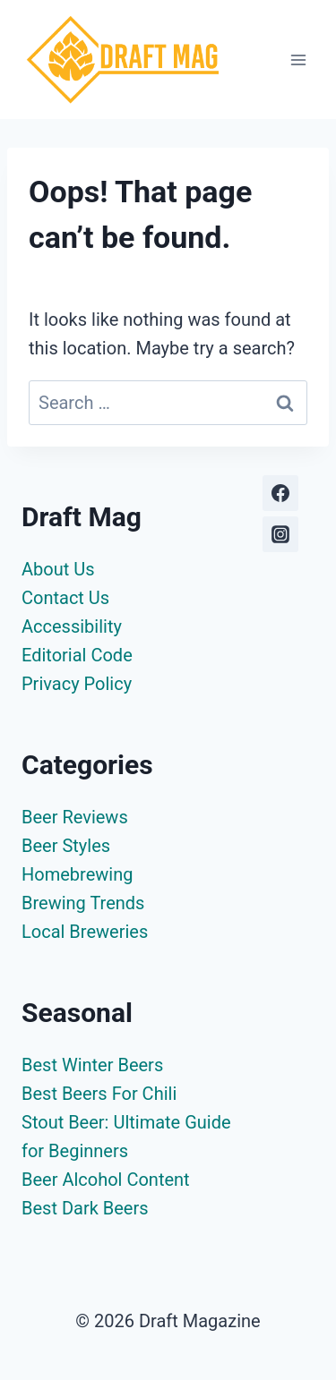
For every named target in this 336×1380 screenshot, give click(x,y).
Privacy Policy (77, 683)
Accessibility (72, 626)
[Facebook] (280, 493)
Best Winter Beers (92, 1065)
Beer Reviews (75, 817)
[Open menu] (297, 59)
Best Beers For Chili (99, 1093)
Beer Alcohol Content (106, 1179)
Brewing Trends (83, 903)
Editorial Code (77, 655)
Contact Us (65, 598)
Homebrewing (77, 874)
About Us (58, 569)
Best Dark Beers (85, 1208)
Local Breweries (85, 931)
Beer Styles (66, 845)
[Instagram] (280, 534)
